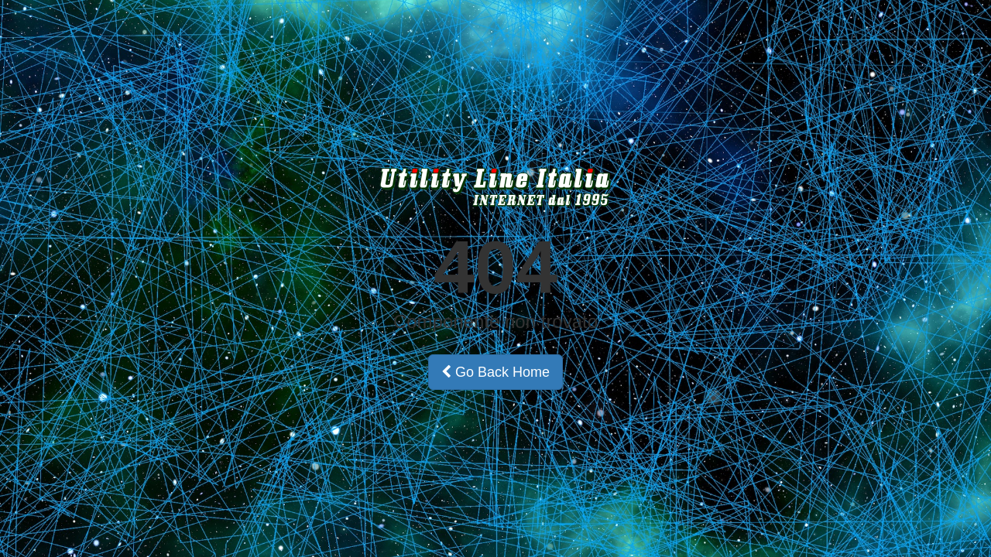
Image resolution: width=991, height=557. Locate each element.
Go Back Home (495, 372)
